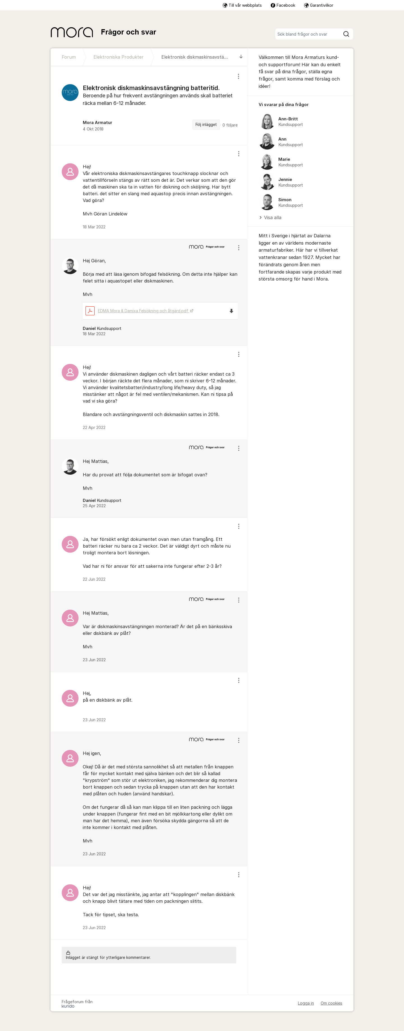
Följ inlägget (206, 124)
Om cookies (331, 1003)
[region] (148, 105)
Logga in (306, 1003)
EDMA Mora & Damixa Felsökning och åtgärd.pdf (137, 310)
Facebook (283, 5)
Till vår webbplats (242, 5)
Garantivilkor (318, 5)
